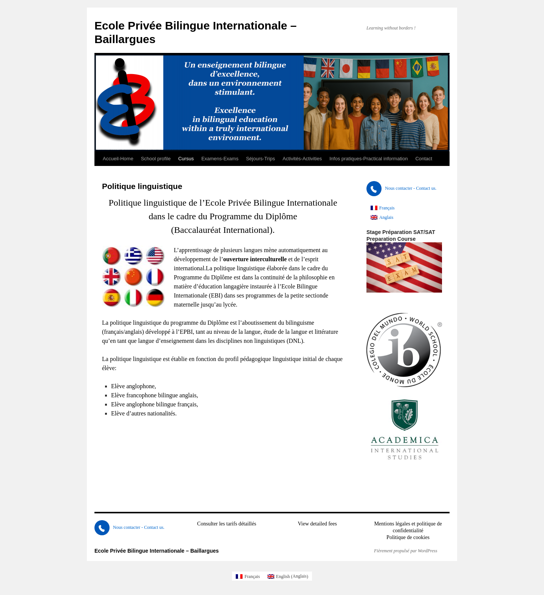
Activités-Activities (302, 158)
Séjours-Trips (260, 158)
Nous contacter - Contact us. (401, 188)
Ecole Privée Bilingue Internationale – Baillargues (156, 551)
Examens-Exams (219, 158)
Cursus (186, 158)
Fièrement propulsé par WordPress (405, 550)
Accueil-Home (118, 158)
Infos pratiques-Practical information (368, 158)
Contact (423, 158)
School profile (156, 158)
